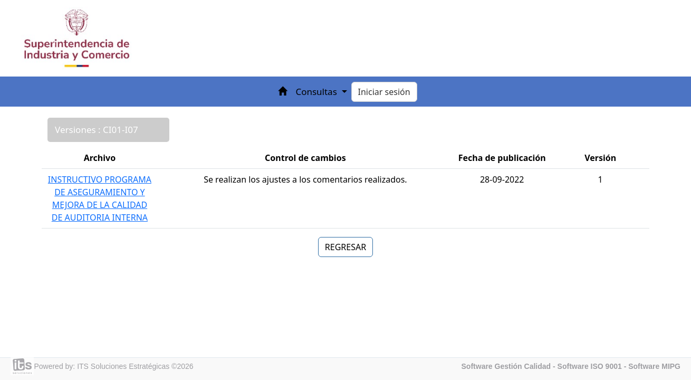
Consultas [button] (317, 92)
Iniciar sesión (384, 92)
